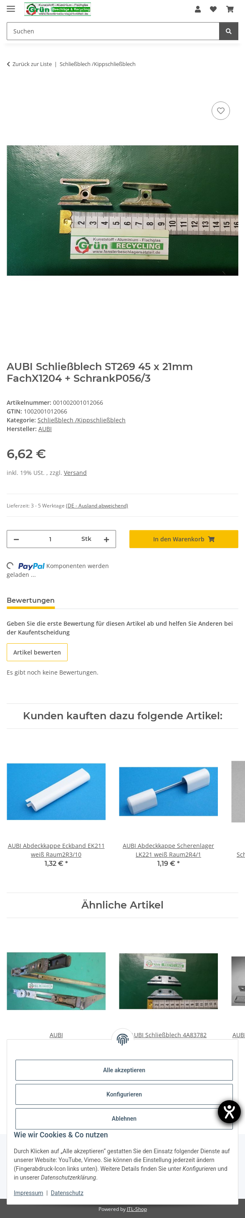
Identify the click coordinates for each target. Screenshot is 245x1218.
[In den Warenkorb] (13, 90)
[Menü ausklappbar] (11, 5)
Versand (75, 473)
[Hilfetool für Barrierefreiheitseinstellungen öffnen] (229, 1111)
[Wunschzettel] (213, 9)
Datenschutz (67, 1193)
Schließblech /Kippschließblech (82, 420)
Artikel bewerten (37, 652)
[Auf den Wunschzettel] (221, 111)
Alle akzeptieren (124, 1070)
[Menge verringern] (16, 539)
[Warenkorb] (230, 9)
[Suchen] (113, 31)
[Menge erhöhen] (106, 539)
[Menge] (50, 539)
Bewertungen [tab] (31, 600)
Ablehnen (124, 1118)
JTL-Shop (137, 1209)
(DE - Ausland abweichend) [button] (97, 505)
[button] (197, 9)
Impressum (28, 1193)
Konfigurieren (124, 1094)
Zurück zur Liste (32, 64)
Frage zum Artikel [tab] (99, 600)
